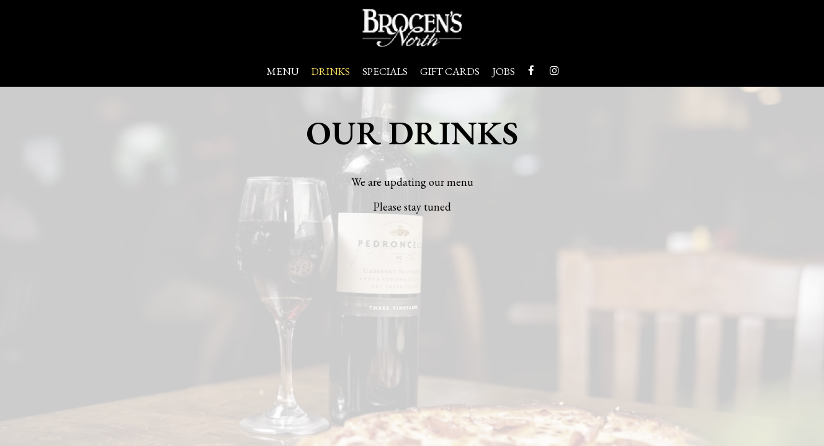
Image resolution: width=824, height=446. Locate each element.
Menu (283, 71)
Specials (385, 71)
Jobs (503, 71)
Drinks (330, 71)
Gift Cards (450, 71)
